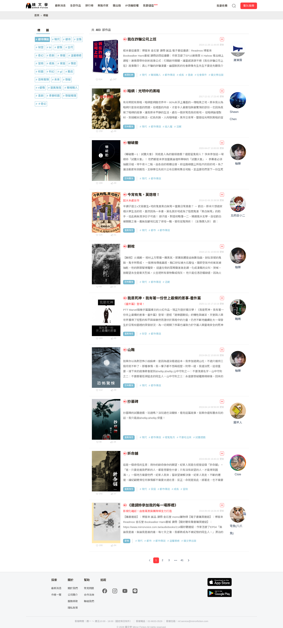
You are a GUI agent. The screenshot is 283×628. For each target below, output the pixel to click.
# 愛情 (58, 47)
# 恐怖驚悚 (42, 79)
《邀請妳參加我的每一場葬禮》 (152, 505)
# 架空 (39, 47)
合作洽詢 (89, 594)
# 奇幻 (39, 55)
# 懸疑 (67, 79)
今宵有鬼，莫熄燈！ (143, 195)
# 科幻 (51, 71)
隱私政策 (73, 607)
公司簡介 (73, 594)
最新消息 (60, 7)
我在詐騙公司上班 (141, 39)
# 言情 (78, 39)
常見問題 (89, 588)
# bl (49, 47)
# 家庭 (61, 63)
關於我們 (73, 588)
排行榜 (89, 7)
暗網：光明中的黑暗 (143, 91)
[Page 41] (182, 560)
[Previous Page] (150, 560)
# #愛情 (40, 87)
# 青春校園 (53, 95)
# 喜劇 (39, 95)
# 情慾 (72, 63)
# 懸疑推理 (69, 95)
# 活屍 (177, 126)
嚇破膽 (132, 143)
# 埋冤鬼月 (169, 437)
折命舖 (132, 453)
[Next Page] (188, 560)
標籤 (45, 15)
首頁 (36, 15)
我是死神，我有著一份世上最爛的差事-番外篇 (164, 298)
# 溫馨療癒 (75, 55)
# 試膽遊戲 (199, 437)
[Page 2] (163, 560)
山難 (131, 350)
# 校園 (39, 71)
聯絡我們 (89, 601)
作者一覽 (56, 594)
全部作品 (75, 7)
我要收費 (222, 5)
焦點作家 (103, 7)
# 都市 (67, 39)
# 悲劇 (51, 55)
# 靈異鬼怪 (54, 87)
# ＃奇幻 (41, 103)
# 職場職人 (71, 87)
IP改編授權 (132, 7)
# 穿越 (61, 55)
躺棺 (131, 246)
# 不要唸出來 (184, 437)
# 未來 (56, 79)
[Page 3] (169, 560)
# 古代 (69, 47)
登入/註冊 (248, 5)
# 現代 (56, 39)
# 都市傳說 (42, 39)
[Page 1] (156, 560)
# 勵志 (69, 71)
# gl (60, 71)
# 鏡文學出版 (216, 74)
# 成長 (51, 63)
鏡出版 (117, 7)
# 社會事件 (201, 74)
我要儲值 (148, 7)
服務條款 (73, 601)
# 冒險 (39, 63)
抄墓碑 (132, 402)
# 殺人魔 (168, 126)
